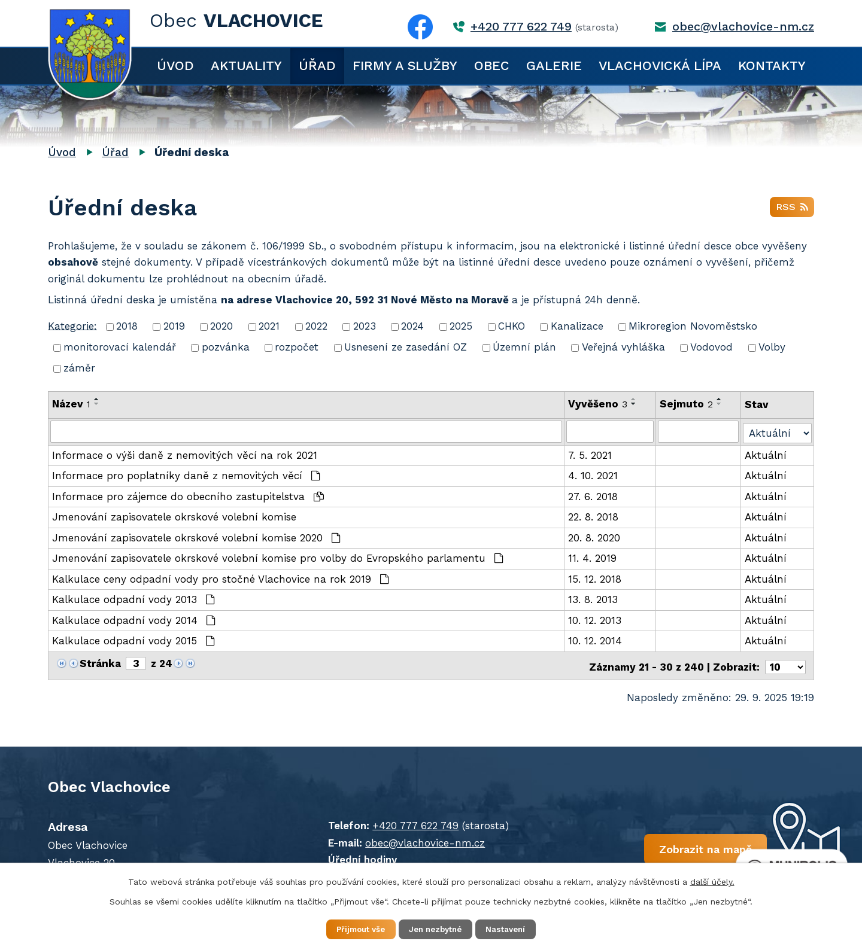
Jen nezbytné (437, 928)
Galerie (554, 65)
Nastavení (515, 928)
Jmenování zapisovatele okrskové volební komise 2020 (196, 537)
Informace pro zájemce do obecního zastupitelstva (188, 495)
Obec (491, 65)
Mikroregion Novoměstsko (693, 326)
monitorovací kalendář (119, 347)
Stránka (100, 662)
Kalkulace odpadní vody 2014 (134, 619)
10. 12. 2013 (595, 619)
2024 (412, 326)
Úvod (175, 65)
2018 (127, 326)
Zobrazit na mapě (669, 848)
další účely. (712, 880)
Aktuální (766, 454)
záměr (79, 368)
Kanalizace (577, 326)
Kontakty (772, 65)
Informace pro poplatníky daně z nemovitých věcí (186, 474)
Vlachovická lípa (660, 65)
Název (71, 404)
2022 (316, 326)
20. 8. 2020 (595, 537)
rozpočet (296, 347)
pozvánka (226, 347)
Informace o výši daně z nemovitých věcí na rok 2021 (184, 454)
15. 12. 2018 (595, 578)
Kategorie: (72, 325)
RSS (791, 209)
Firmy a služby (405, 65)
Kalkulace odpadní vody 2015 (133, 639)
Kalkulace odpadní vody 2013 (133, 598)
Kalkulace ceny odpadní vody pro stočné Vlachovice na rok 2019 (220, 578)
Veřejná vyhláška (623, 347)
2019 (174, 326)
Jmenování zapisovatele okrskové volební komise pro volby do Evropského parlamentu (277, 557)
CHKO (511, 326)
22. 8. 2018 (594, 516)
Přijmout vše (353, 928)
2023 (364, 326)
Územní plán (524, 347)
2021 (269, 326)
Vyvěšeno (598, 404)
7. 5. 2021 (590, 454)
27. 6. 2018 (593, 495)
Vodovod (711, 347)
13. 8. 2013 (593, 598)
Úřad (317, 65)
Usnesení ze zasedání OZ (405, 347)
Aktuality (246, 65)
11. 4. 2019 (593, 557)
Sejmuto (687, 404)
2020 (221, 326)
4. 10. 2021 (593, 474)
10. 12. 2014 (596, 639)
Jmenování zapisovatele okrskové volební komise (174, 516)
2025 (461, 326)
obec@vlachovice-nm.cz (743, 27)
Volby (771, 347)
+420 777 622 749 (521, 27)
